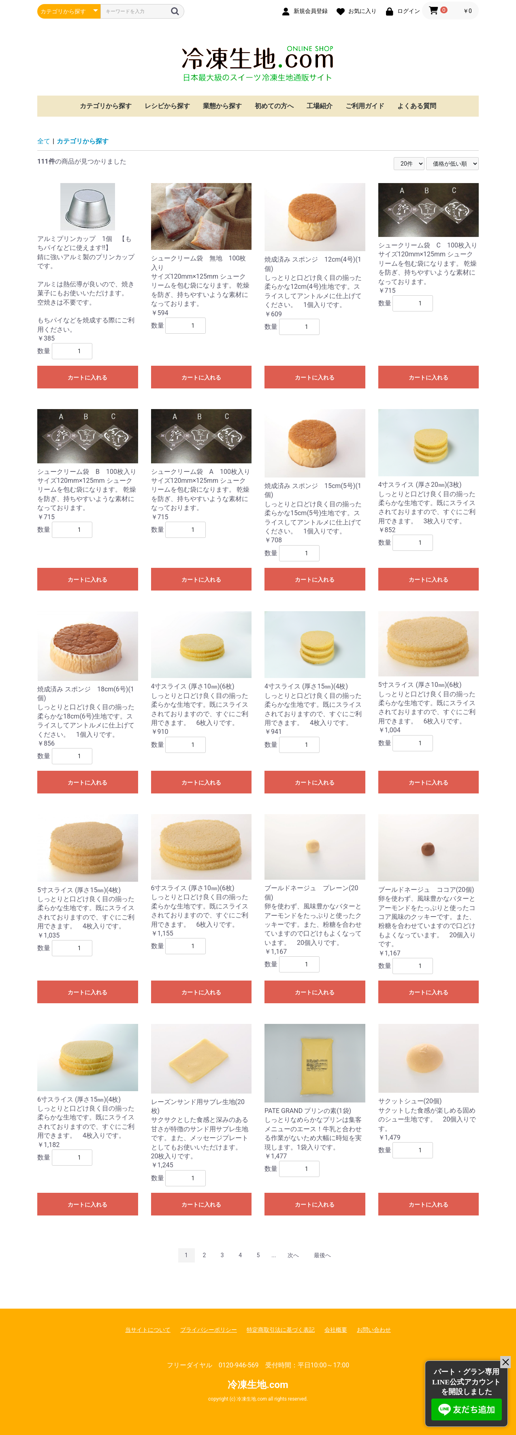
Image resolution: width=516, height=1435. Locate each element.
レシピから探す (167, 106)
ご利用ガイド (364, 106)
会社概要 (335, 1329)
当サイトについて (148, 1329)
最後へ (322, 1255)
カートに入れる (87, 377)
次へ (293, 1255)
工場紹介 (320, 106)
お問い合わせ (374, 1329)
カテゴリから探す (106, 106)
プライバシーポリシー (208, 1329)
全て (43, 141)
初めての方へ (274, 106)
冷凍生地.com (258, 63)
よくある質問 (416, 106)
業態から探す (222, 106)
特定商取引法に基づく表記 (281, 1329)
